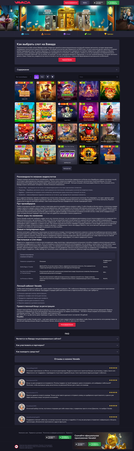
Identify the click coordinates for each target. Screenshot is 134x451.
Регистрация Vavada (67, 324)
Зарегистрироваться (71, 2)
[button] (3, 18)
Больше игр (67, 168)
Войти (85, 2)
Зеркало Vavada (67, 60)
